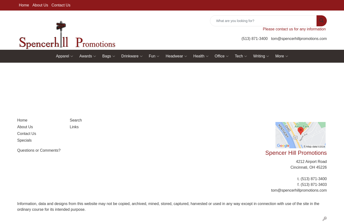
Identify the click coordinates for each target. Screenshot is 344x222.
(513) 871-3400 (255, 39)
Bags (108, 56)
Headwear (176, 56)
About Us (40, 5)
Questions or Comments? (38, 150)
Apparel (64, 56)
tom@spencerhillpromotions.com (299, 39)
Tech (241, 56)
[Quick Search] (263, 20)
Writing (261, 56)
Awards (87, 56)
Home (24, 5)
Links (74, 127)
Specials (24, 140)
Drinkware (132, 56)
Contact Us (61, 5)
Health (200, 56)
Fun (154, 56)
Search (76, 120)
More (281, 56)
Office (222, 56)
